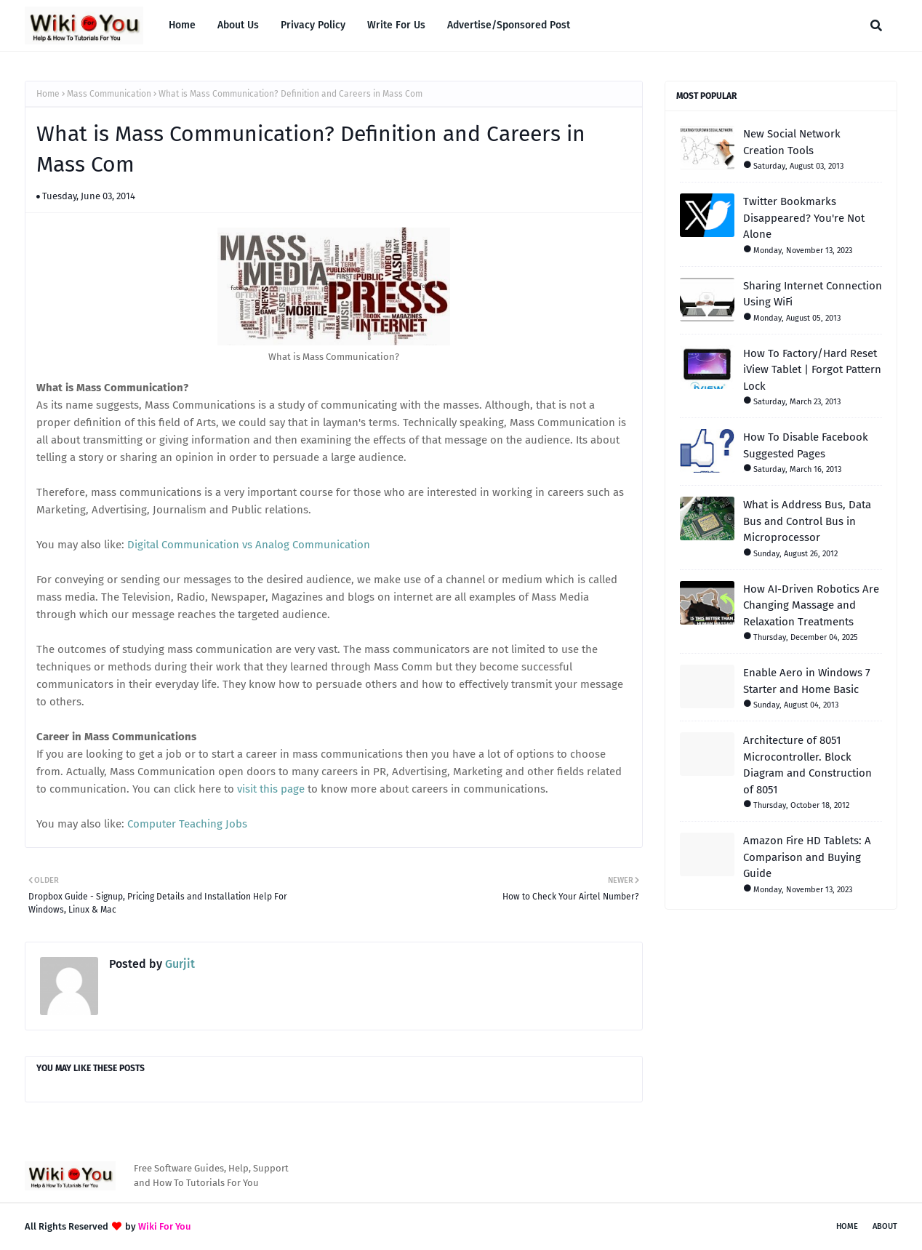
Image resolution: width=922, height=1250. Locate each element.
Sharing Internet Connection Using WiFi (812, 294)
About (885, 1226)
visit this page (271, 789)
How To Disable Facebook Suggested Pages (805, 445)
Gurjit (178, 964)
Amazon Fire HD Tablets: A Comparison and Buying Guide (807, 857)
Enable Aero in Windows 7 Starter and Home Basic (806, 681)
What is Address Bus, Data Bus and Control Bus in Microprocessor (807, 521)
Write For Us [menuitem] (396, 25)
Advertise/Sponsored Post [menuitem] (508, 25)
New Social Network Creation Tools (792, 142)
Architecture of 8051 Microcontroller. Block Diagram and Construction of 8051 (807, 765)
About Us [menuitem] (238, 25)
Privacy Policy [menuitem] (313, 25)
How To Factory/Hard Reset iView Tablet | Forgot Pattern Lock (812, 370)
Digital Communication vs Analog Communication (248, 544)
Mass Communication (109, 94)
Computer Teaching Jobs (187, 823)
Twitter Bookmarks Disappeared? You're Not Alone (804, 218)
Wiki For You (164, 1226)
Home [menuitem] (182, 25)
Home (48, 94)
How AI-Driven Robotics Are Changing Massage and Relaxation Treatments (811, 605)
